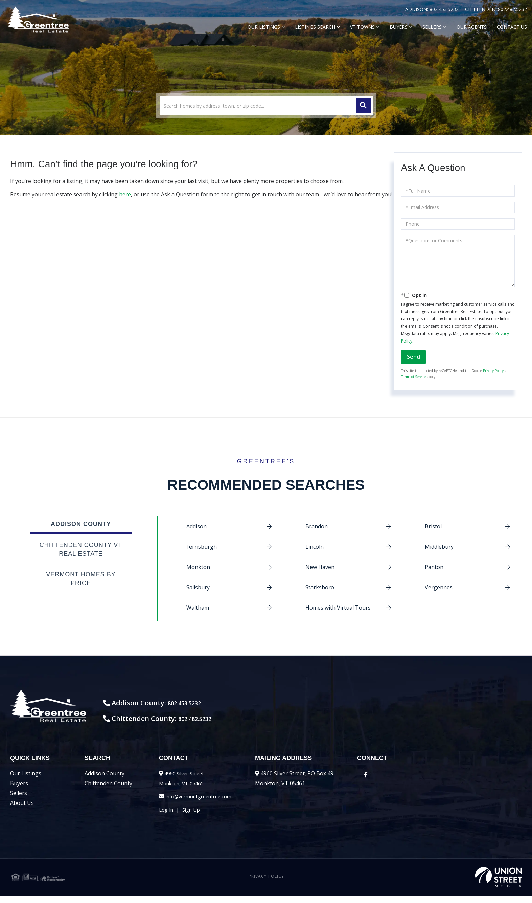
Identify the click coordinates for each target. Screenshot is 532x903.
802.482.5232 (512, 9)
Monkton (198, 567)
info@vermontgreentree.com (202, 803)
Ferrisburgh (201, 546)
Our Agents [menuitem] (472, 27)
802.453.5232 (445, 9)
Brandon (316, 526)
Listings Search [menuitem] (315, 27)
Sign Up (194, 816)
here (125, 194)
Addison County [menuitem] (104, 780)
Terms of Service (413, 376)
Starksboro (319, 587)
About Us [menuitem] (22, 810)
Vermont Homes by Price (81, 579)
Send (413, 356)
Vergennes (439, 587)
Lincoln (314, 546)
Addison (196, 526)
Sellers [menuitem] (432, 27)
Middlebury (439, 546)
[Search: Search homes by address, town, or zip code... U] (266, 105)
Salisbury (198, 587)
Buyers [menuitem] (399, 27)
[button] (363, 105)
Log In (167, 816)
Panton (434, 567)
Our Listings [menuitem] (264, 27)
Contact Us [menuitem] (512, 27)
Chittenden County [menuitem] (108, 790)
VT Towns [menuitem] (362, 27)
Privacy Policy (493, 370)
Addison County (81, 524)
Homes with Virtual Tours (338, 607)
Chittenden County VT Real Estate (81, 549)
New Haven (319, 567)
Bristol (433, 526)
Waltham (197, 607)
